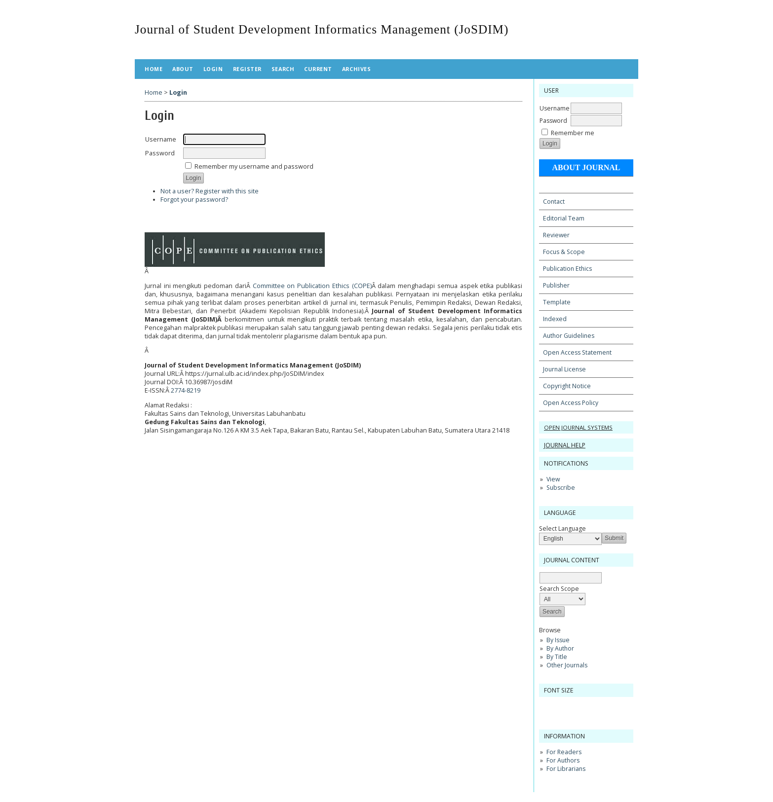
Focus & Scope (564, 252)
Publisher (556, 285)
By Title (556, 657)
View (553, 479)
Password (553, 120)
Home (153, 69)
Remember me (572, 133)
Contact (554, 201)
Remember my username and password (253, 166)
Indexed (555, 319)
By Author (560, 648)
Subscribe (560, 487)
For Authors (563, 760)
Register (247, 69)
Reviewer (556, 235)
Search (282, 69)
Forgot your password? (194, 199)
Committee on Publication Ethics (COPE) (312, 286)
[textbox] (571, 577)
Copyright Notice (567, 386)
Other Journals (566, 665)
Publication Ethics (567, 268)
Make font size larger (579, 707)
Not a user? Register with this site (209, 191)
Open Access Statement (577, 352)
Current (318, 69)
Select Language (562, 528)
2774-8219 (185, 390)
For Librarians (565, 769)
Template (557, 302)
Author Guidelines (568, 335)
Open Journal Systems (578, 427)
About (182, 69)
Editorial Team (563, 218)
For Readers (563, 752)
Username (555, 108)
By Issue (558, 640)
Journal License (564, 369)
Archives (356, 69)
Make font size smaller (548, 707)
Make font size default (564, 707)
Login (213, 69)
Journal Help (564, 445)
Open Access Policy (570, 403)
